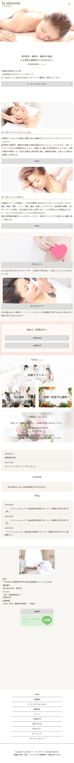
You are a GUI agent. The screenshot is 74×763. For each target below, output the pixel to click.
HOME (37, 694)
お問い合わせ (37, 724)
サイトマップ (37, 734)
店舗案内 (37, 699)
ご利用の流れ (37, 338)
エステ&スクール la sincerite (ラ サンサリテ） (27, 487)
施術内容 (37, 709)
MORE (37, 161)
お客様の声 (37, 345)
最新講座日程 (10, 458)
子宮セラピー (37, 729)
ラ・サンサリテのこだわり (37, 84)
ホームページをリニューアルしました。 (21, 466)
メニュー (37, 714)
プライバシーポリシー (37, 738)
